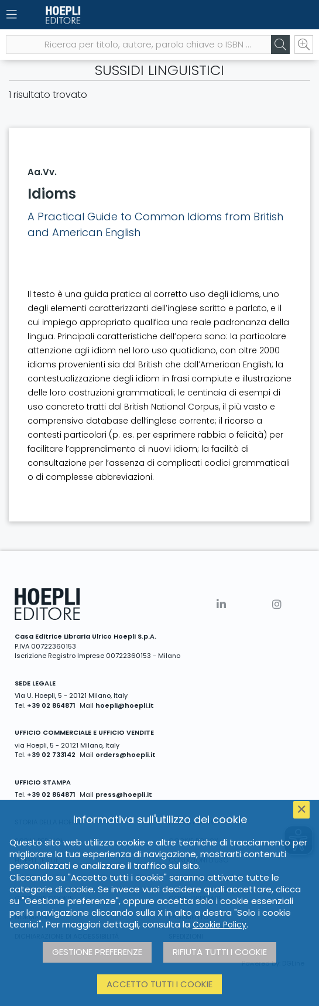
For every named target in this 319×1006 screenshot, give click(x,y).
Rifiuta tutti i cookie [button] (220, 952)
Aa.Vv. (42, 172)
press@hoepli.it (123, 794)
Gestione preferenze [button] (97, 952)
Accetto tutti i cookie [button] (159, 984)
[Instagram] (277, 604)
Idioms (52, 193)
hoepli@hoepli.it (124, 705)
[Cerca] (280, 44)
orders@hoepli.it (125, 754)
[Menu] (12, 15)
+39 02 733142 (51, 754)
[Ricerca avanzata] (303, 44)
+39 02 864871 (51, 705)
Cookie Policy (219, 924)
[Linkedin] (221, 604)
